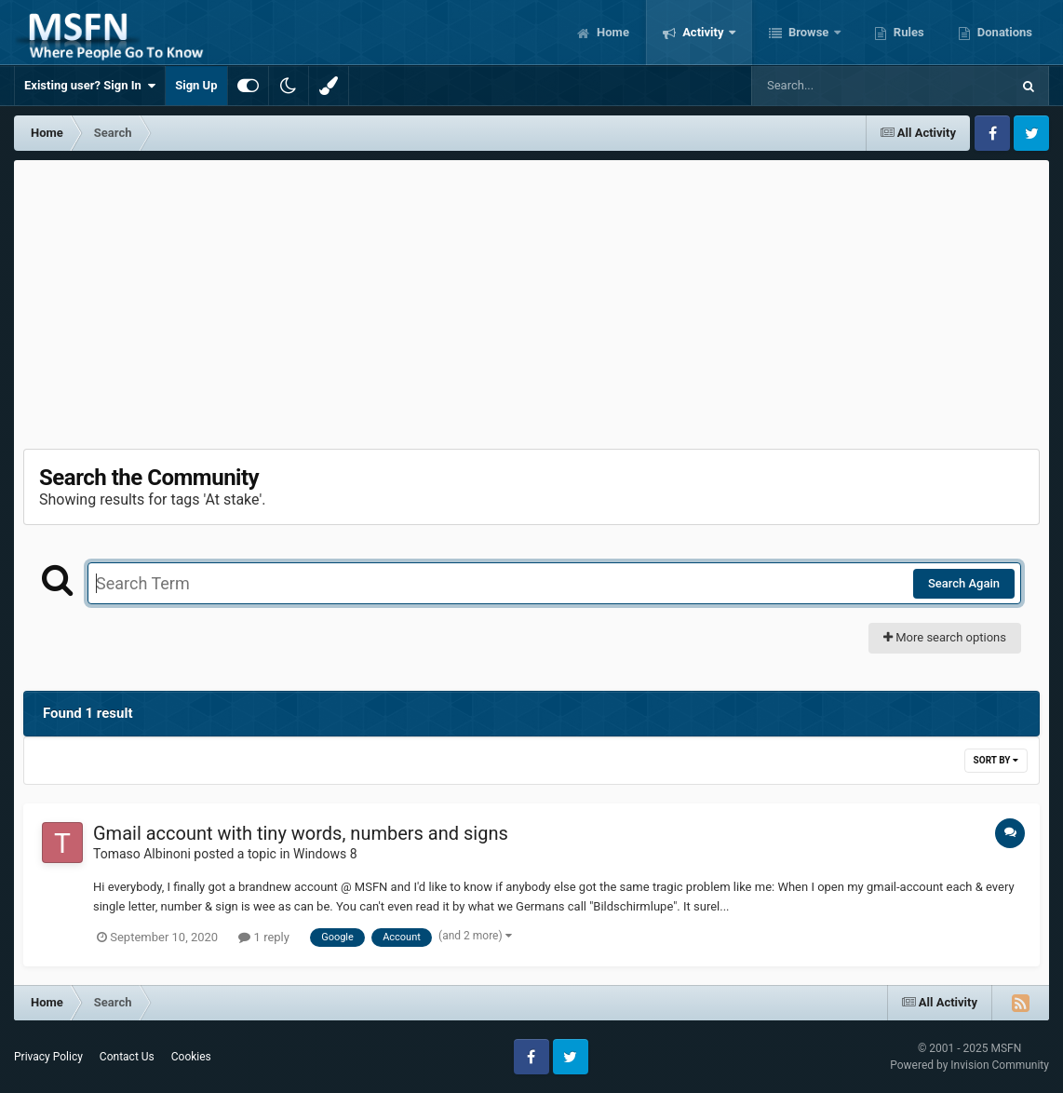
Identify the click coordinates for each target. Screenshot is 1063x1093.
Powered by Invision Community (969, 1065)
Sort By (996, 760)
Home (611, 32)
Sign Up (196, 85)
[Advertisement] (531, 299)
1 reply (263, 937)
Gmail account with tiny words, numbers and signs (300, 833)
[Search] (834, 85)
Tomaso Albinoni (142, 853)
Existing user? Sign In (89, 85)
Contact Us (127, 1056)
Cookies (191, 1056)
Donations (1003, 32)
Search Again (964, 583)
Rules (907, 32)
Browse (809, 32)
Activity (703, 32)
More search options (944, 637)
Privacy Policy (48, 1056)
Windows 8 (325, 853)
